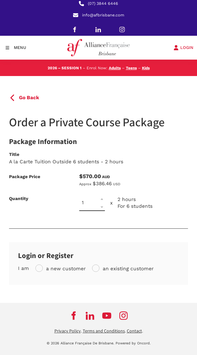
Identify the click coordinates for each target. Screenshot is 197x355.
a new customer (66, 269)
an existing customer (128, 269)
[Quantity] (92, 203)
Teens (131, 68)
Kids (146, 68)
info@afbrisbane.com (103, 15)
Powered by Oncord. (133, 343)
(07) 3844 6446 (103, 3)
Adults (115, 68)
